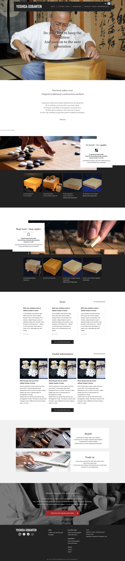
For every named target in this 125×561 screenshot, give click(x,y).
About (49, 531)
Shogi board (71, 540)
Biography (51, 536)
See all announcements (99, 302)
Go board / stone (72, 531)
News (87, 531)
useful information (72, 536)
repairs (69, 553)
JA (105, 3)
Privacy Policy (90, 535)
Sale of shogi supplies (73, 542)
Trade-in (70, 551)
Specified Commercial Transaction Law (96, 538)
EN (109, 3)
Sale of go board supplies (74, 534)
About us (62, 116)
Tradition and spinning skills (55, 534)
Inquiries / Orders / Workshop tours (95, 533)
